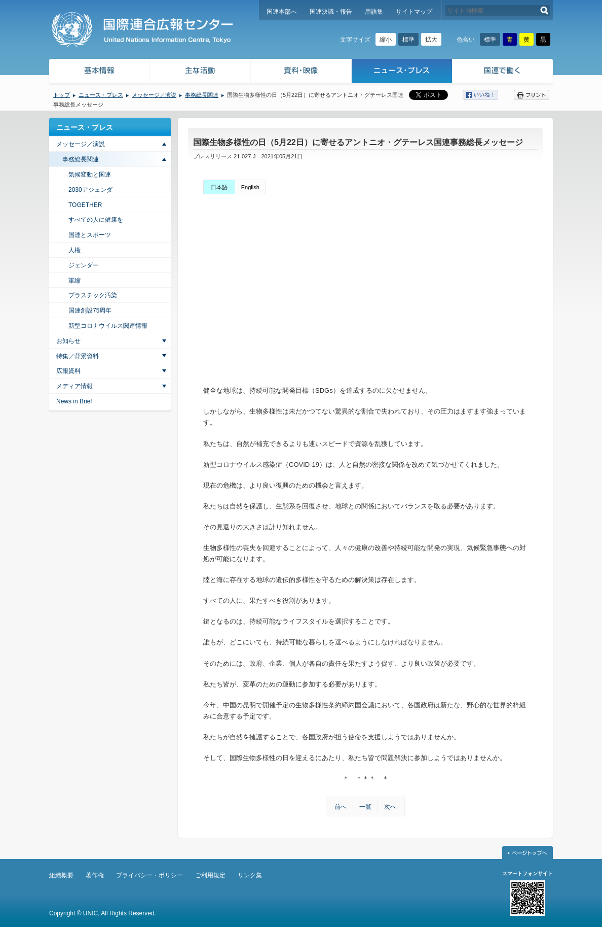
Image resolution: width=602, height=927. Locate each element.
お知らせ (68, 341)
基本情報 (99, 72)
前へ (340, 806)
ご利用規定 (210, 875)
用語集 (374, 11)
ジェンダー (83, 265)
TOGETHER (85, 205)
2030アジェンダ (90, 189)
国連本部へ (282, 11)
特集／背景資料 (77, 356)
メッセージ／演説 (154, 95)
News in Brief (74, 401)
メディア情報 (74, 386)
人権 (74, 250)
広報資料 (68, 370)
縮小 (386, 39)
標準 (408, 39)
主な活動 (200, 72)
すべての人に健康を (95, 219)
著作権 (95, 875)
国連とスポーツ (89, 234)
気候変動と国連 (89, 174)
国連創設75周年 (89, 310)
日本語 (219, 187)
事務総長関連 (201, 95)
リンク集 (250, 875)
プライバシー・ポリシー (149, 875)
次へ (390, 806)
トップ (61, 95)
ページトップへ (527, 852)
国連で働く (503, 72)
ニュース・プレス (402, 72)
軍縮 (74, 280)
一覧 (365, 806)
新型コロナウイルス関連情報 (107, 325)
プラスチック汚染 (92, 295)
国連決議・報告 (331, 11)
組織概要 (61, 875)
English (250, 187)
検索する (544, 10)
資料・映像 (301, 72)
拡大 (431, 39)
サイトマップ (414, 11)
